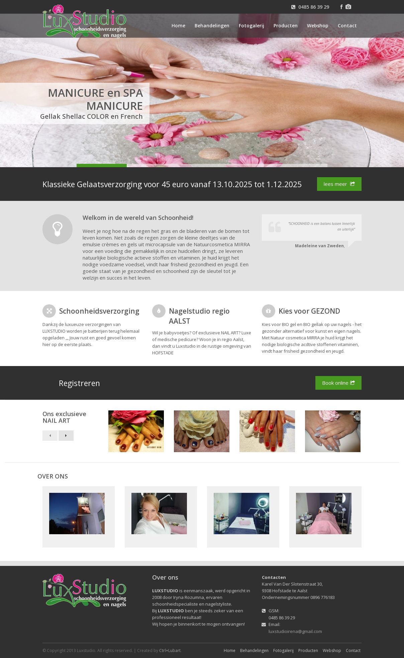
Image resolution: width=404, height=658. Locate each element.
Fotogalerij (251, 25)
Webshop (317, 25)
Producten (286, 25)
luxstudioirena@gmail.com (295, 631)
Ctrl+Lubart (170, 650)
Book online (338, 382)
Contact (347, 25)
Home (178, 25)
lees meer (339, 184)
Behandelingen (212, 25)
